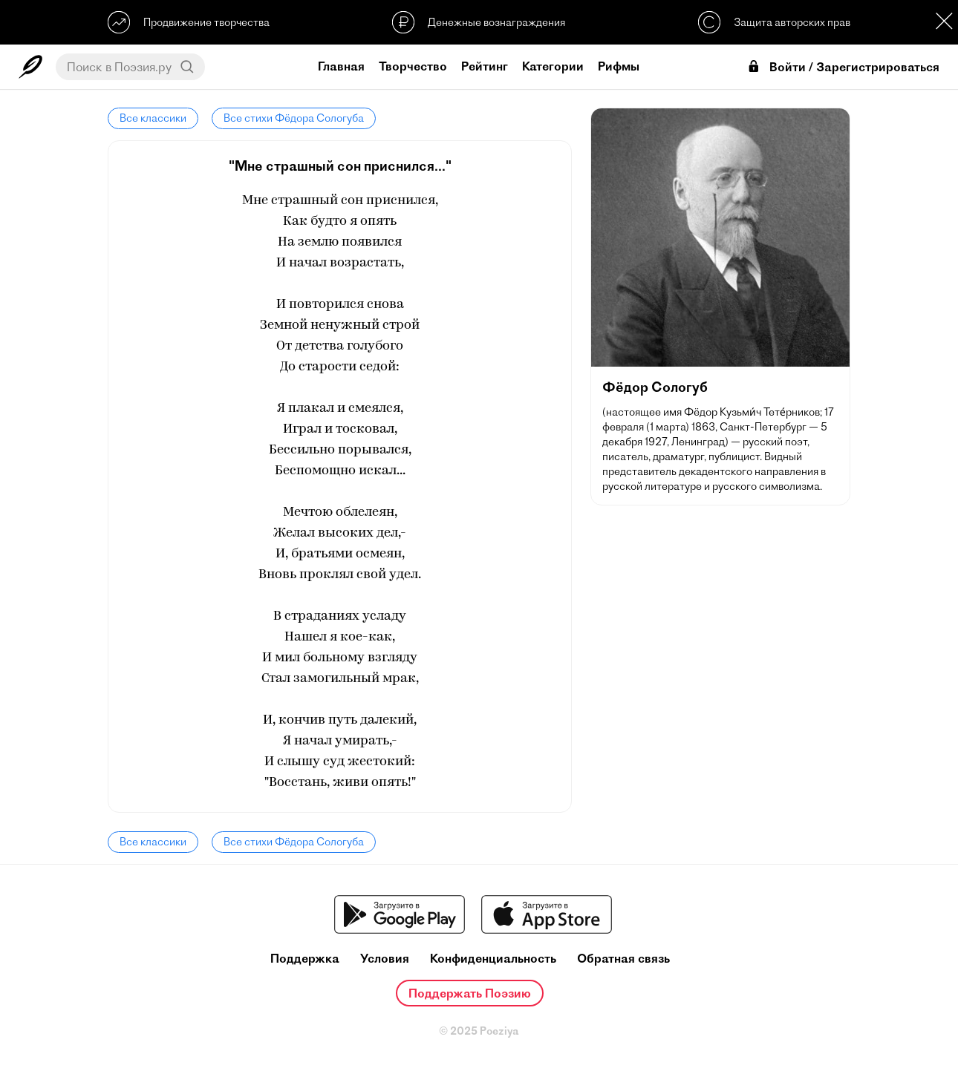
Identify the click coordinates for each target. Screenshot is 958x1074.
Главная (341, 66)
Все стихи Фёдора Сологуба (294, 118)
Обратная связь (623, 958)
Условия (384, 958)
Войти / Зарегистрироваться (842, 67)
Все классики (153, 118)
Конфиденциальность (493, 958)
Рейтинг (484, 66)
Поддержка (304, 958)
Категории (553, 66)
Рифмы (618, 66)
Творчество (413, 66)
